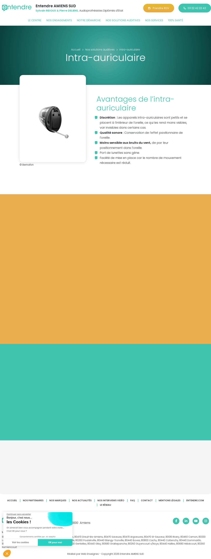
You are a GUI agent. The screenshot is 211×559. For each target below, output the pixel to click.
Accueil (12, 500)
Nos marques (57, 500)
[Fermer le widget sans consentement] (18, 514)
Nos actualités (82, 500)
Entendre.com (195, 500)
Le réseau (105, 505)
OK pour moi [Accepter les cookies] (55, 542)
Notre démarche (89, 20)
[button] (7, 553)
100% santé (175, 20)
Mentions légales (169, 500)
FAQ (132, 500)
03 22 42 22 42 (195, 8)
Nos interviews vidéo (110, 500)
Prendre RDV (158, 8)
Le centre (34, 20)
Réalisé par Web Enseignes (83, 554)
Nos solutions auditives (123, 20)
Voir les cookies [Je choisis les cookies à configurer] (20, 542)
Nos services (154, 20)
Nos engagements (59, 20)
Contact (147, 500)
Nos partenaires (33, 500)
